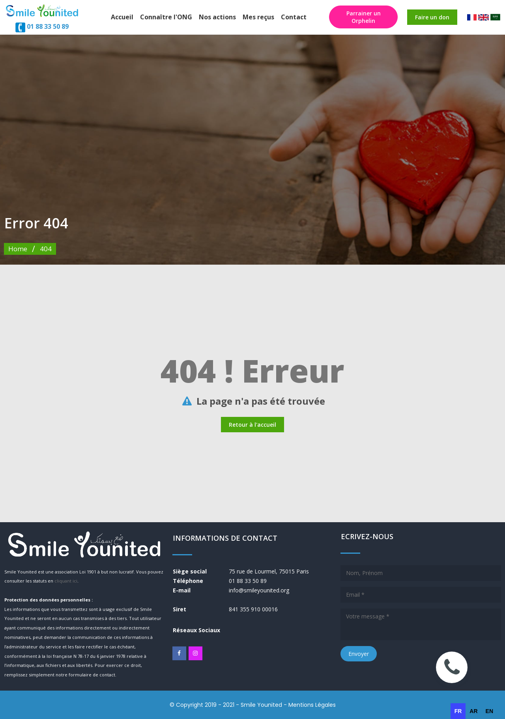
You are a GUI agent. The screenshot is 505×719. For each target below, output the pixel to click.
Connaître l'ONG (166, 17)
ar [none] (473, 711)
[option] (473, 711)
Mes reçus (258, 17)
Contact (294, 17)
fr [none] (458, 711)
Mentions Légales (312, 705)
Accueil (122, 17)
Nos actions (217, 17)
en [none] (489, 711)
